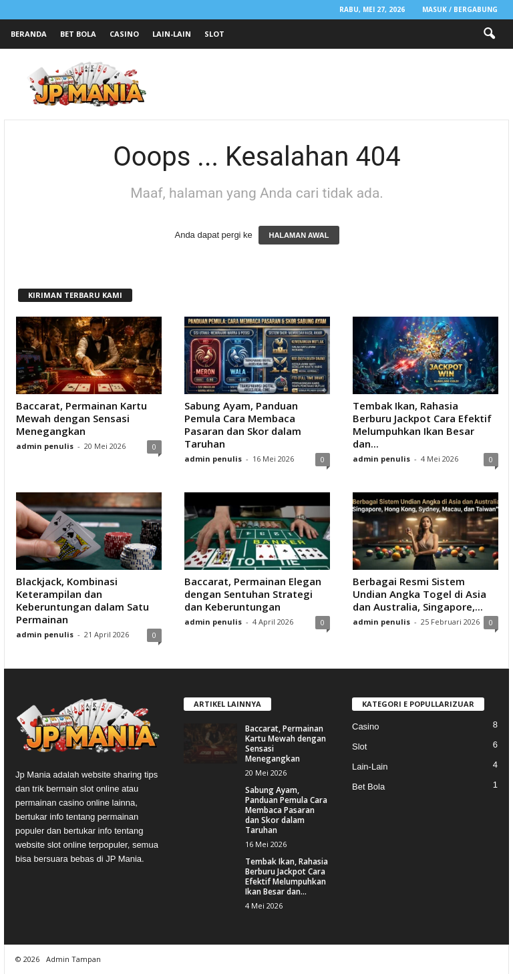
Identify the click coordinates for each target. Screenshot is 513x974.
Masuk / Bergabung (460, 9)
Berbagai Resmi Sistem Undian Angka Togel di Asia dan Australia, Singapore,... (419, 594)
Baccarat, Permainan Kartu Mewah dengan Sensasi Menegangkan (81, 418)
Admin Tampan (73, 959)
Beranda (29, 34)
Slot (214, 34)
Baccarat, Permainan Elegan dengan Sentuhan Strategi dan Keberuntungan (252, 594)
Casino (124, 34)
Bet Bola (78, 34)
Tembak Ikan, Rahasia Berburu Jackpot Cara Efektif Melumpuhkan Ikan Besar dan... (422, 424)
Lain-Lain (171, 34)
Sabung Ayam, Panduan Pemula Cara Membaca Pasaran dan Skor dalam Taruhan (242, 424)
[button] (489, 34)
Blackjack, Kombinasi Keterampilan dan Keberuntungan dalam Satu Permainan (82, 600)
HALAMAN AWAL (299, 235)
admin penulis (44, 446)
